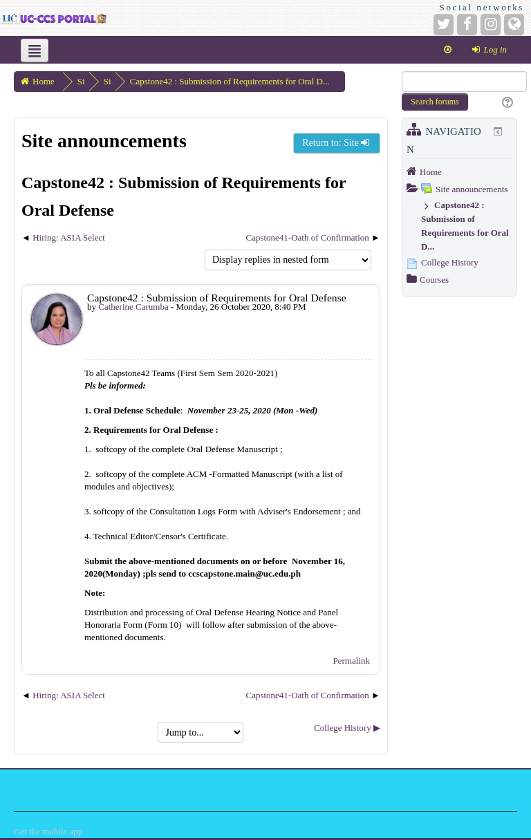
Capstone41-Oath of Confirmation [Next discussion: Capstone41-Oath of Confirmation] (307, 237)
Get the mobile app (48, 831)
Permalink (351, 660)
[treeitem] (459, 171)
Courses (434, 279)
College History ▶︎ (347, 727)
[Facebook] (467, 24)
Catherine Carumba (133, 306)
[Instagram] (491, 24)
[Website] (514, 24)
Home (431, 172)
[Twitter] (444, 24)
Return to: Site (336, 143)
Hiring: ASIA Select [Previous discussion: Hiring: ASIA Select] (68, 237)
